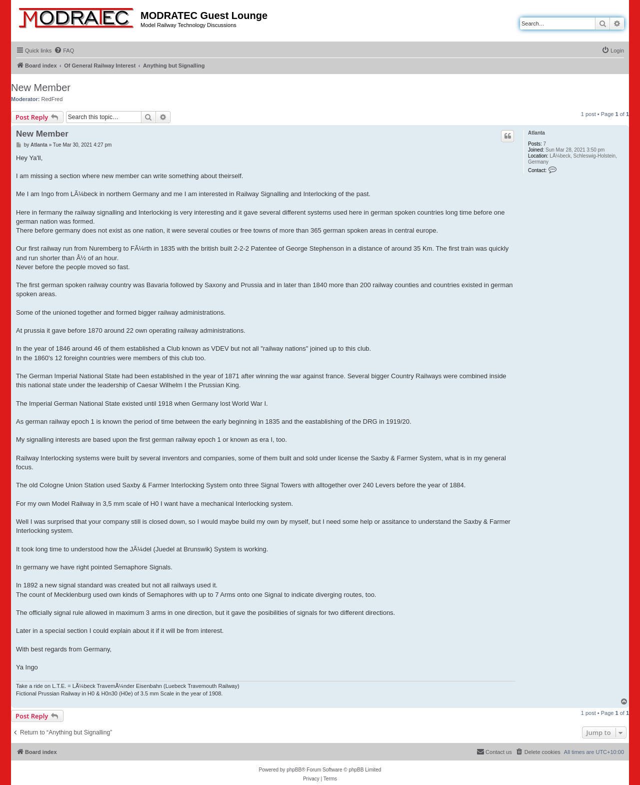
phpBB (294, 769)
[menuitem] (64, 51)
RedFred (52, 99)
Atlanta (536, 133)
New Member (40, 87)
